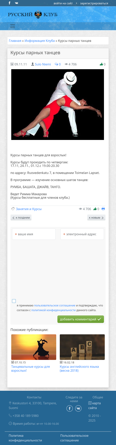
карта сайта (94, 405)
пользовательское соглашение (54, 305)
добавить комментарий (80, 319)
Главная (15, 41)
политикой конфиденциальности (53, 310)
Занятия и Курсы (29, 209)
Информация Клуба (39, 41)
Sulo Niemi (43, 64)
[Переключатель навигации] (12, 26)
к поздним (21, 217)
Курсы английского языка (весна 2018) (79, 368)
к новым (96, 217)
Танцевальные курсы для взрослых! (30, 368)
